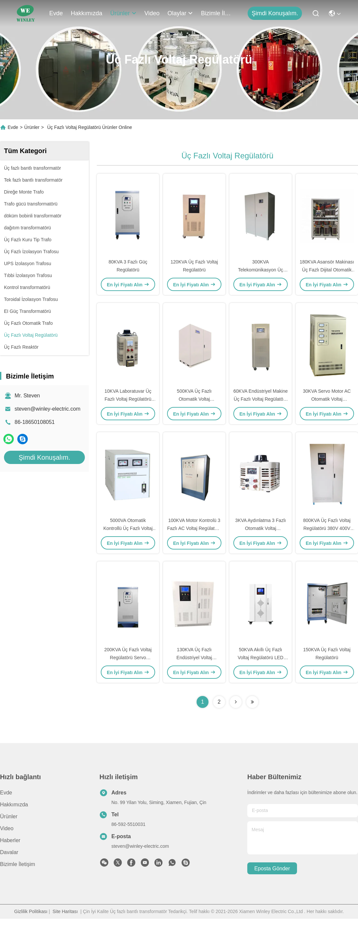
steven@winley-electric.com (48, 409)
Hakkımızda (86, 13)
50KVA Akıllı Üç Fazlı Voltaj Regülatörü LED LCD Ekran (260, 657)
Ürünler (123, 13)
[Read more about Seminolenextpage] (236, 702)
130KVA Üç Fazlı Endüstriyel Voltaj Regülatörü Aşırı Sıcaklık (194, 657)
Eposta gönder (272, 868)
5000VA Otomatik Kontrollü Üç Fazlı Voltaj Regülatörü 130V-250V (128, 528)
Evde (56, 13)
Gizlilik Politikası (30, 911)
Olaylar (180, 13)
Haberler (10, 840)
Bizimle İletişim (217, 13)
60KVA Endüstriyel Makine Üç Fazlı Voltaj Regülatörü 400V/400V (260, 399)
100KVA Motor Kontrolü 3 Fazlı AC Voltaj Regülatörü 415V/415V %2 (194, 528)
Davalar (9, 852)
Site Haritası (65, 911)
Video (152, 13)
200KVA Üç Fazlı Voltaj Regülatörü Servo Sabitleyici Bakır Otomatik (127, 657)
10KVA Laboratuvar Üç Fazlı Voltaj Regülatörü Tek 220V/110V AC (127, 399)
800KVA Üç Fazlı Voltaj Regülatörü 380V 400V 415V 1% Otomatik (327, 528)
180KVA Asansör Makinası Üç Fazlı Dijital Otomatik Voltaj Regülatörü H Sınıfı (327, 269)
